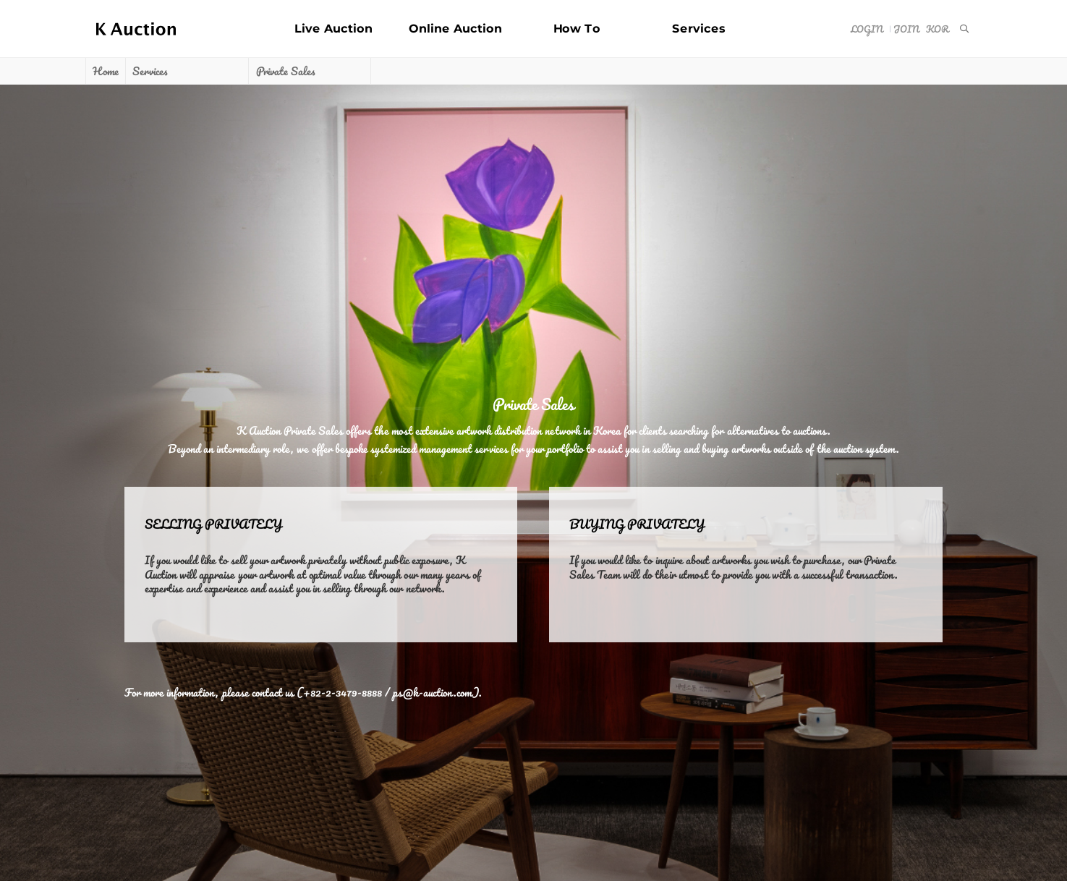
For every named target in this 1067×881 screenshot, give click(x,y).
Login (866, 29)
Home (105, 71)
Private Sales (285, 71)
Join (906, 29)
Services (699, 28)
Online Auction (455, 28)
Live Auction (333, 28)
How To (576, 28)
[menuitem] (964, 29)
